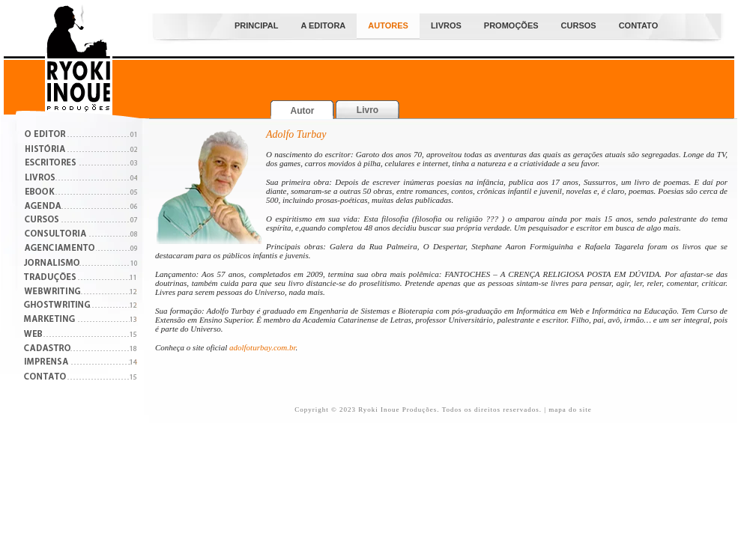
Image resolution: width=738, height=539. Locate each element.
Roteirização (80, 264)
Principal (256, 25)
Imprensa (80, 363)
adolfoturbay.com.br (262, 347)
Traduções (80, 278)
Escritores (80, 164)
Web (80, 335)
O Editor (80, 135)
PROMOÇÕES (511, 25)
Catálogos (80, 178)
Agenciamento (80, 249)
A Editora (322, 25)
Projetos (80, 207)
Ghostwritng (80, 306)
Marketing (80, 320)
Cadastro (80, 349)
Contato (639, 25)
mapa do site (570, 409)
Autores (388, 25)
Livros (446, 25)
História (80, 150)
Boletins (80, 192)
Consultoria (80, 235)
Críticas (80, 292)
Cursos (578, 25)
